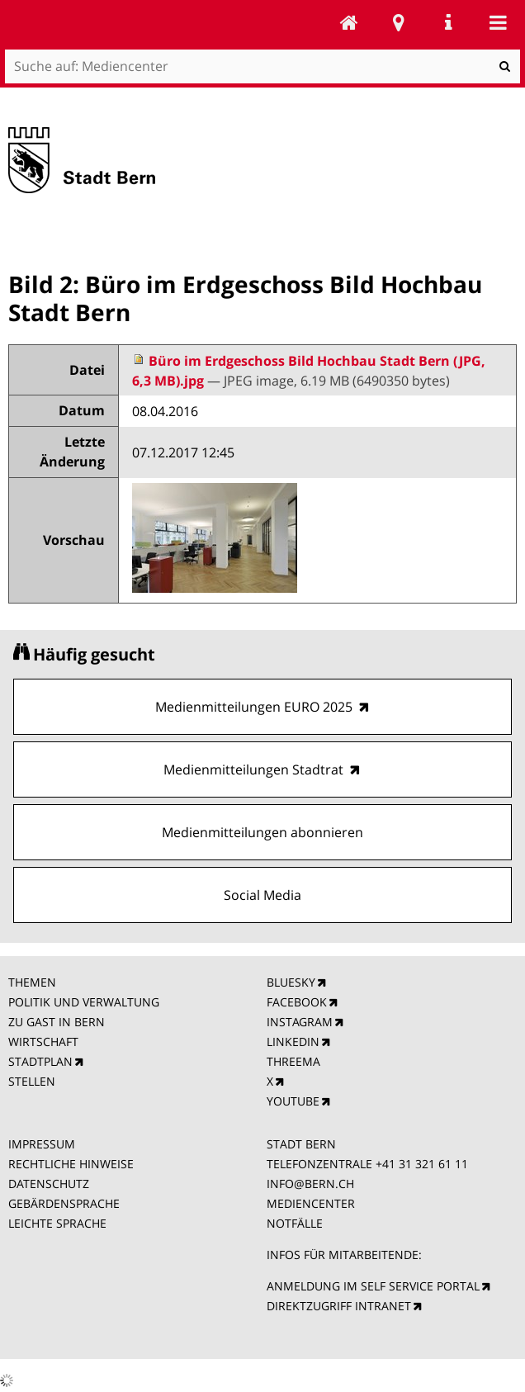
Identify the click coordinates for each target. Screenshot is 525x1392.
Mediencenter (349, 22)
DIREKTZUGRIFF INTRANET (339, 1306)
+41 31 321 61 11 (422, 1164)
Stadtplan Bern (398, 22)
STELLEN (31, 1081)
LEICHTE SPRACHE (57, 1223)
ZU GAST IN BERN (56, 1022)
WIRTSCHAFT (43, 1041)
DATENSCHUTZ (48, 1183)
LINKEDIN (293, 1041)
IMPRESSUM (41, 1144)
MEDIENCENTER (311, 1203)
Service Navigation (448, 22)
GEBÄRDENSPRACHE (64, 1203)
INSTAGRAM (300, 1022)
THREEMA (293, 1061)
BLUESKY (291, 982)
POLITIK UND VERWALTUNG (83, 1002)
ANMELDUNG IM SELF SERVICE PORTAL (373, 1286)
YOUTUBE (293, 1101)
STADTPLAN (40, 1061)
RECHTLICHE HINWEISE (71, 1164)
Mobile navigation (497, 22)
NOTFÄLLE (295, 1223)
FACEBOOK (297, 1002)
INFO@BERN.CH (310, 1183)
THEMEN (32, 982)
